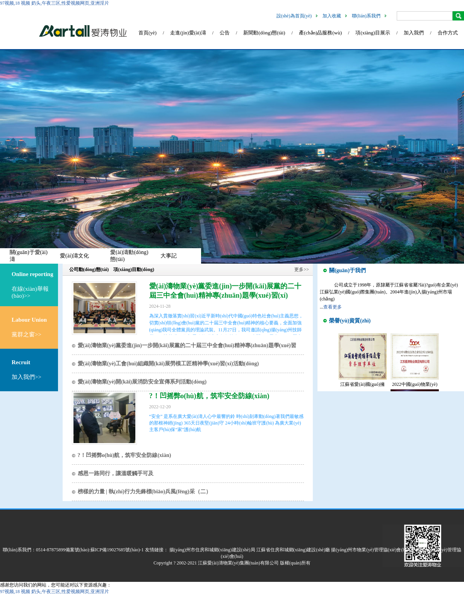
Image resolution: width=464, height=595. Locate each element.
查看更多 (332, 307)
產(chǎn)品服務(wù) (320, 33)
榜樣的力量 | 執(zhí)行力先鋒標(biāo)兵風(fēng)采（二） (144, 491)
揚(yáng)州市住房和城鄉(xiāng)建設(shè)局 (212, 549)
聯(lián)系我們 (366, 16)
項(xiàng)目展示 (372, 33)
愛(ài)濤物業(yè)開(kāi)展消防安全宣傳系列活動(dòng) (142, 382)
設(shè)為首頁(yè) (294, 16)
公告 (225, 33)
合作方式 (448, 33)
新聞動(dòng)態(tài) (264, 33)
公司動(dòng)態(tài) (89, 269)
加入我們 (414, 33)
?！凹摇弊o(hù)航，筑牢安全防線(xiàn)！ (209, 396)
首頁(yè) (147, 33)
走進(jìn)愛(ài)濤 (188, 33)
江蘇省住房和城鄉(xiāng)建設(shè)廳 (293, 549)
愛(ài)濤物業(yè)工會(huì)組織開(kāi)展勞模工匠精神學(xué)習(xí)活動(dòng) (168, 364)
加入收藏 (331, 16)
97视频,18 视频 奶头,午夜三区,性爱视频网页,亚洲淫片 (54, 3)
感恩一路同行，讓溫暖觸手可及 (116, 473)
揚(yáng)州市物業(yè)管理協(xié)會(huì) (370, 549)
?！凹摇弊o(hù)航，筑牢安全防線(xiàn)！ (124, 455)
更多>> (301, 269)
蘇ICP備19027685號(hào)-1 (117, 549)
